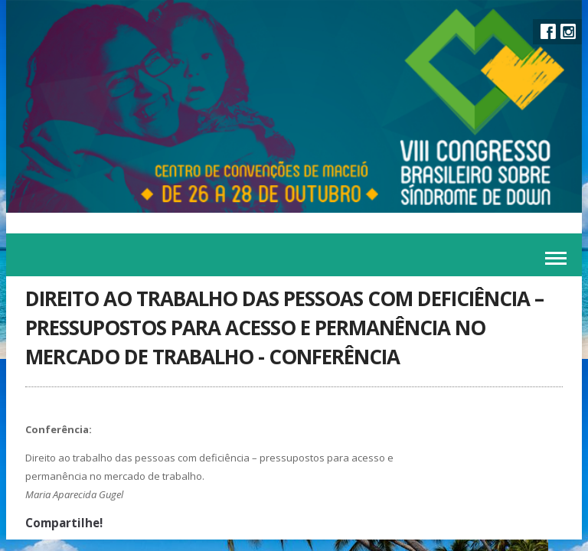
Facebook (548, 31)
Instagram (568, 31)
